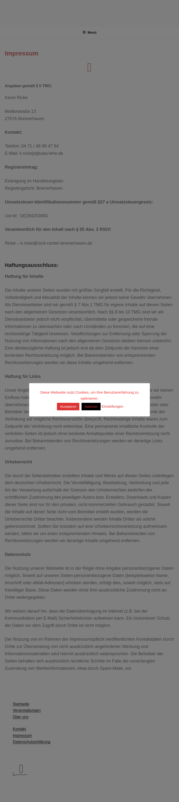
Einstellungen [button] (112, 406)
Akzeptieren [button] (68, 406)
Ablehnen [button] (91, 406)
